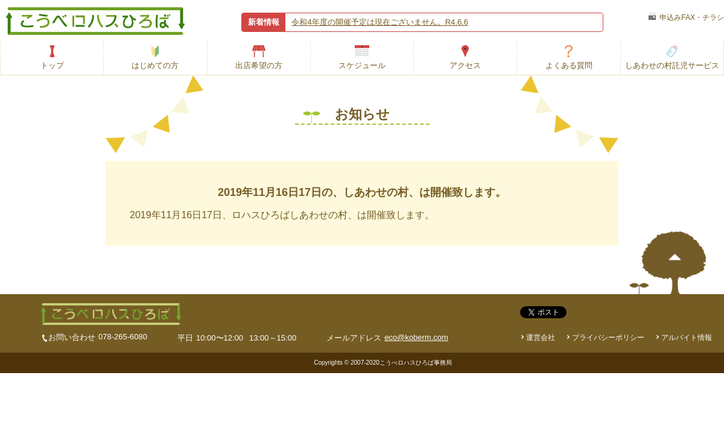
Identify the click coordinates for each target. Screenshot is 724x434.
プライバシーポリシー (608, 337)
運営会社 (540, 337)
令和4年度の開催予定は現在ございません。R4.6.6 (379, 22)
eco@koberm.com (416, 337)
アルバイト (686, 337)
